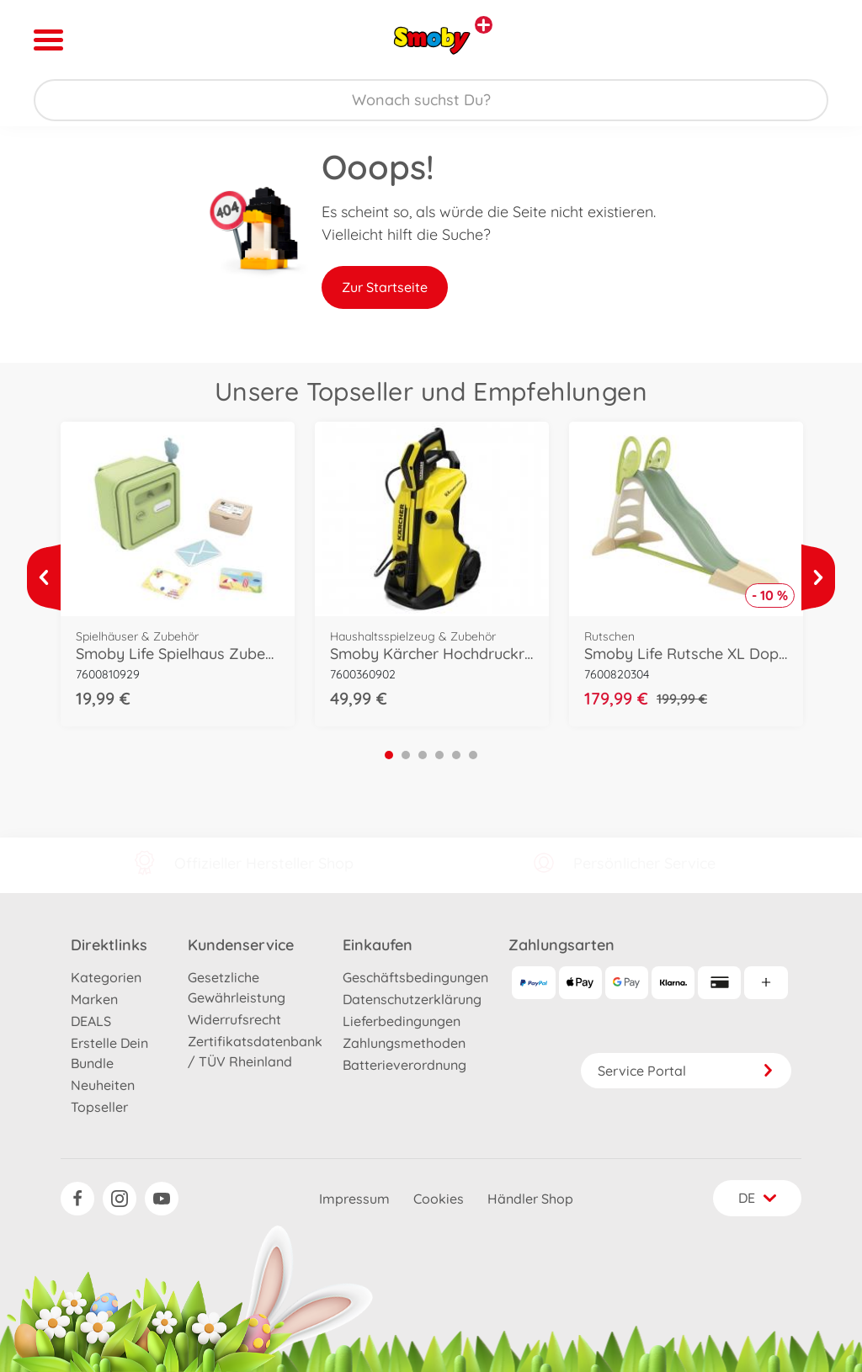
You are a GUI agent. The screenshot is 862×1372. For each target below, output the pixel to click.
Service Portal (686, 1070)
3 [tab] (422, 755)
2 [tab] (406, 755)
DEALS (91, 1021)
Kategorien (106, 977)
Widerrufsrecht (234, 1019)
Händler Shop (530, 1198)
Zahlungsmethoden (404, 1042)
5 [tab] (456, 755)
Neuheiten (103, 1085)
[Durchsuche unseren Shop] (431, 100)
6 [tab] (473, 755)
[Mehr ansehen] (44, 577)
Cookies (438, 1198)
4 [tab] (439, 755)
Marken (94, 999)
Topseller (99, 1106)
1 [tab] (389, 755)
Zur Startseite (385, 287)
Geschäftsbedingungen (415, 977)
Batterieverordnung (404, 1064)
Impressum (354, 1198)
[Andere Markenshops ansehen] (483, 25)
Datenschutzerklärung (412, 999)
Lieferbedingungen (401, 1021)
